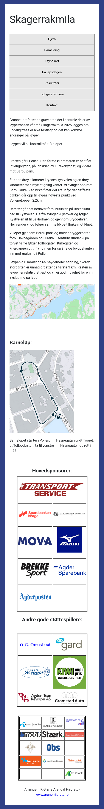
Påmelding (51, 50)
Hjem (52, 39)
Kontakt (51, 105)
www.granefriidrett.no (52, 795)
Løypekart (52, 61)
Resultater (52, 83)
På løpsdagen (52, 72)
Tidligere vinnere (52, 94)
